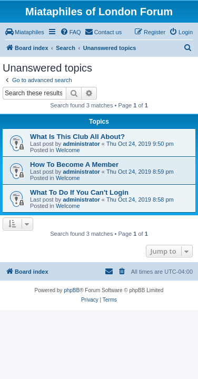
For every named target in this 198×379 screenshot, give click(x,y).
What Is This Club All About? (77, 137)
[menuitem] (24, 32)
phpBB (72, 290)
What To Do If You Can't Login (79, 192)
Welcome (68, 150)
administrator (81, 144)
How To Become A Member (74, 164)
